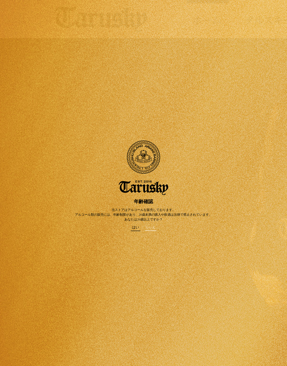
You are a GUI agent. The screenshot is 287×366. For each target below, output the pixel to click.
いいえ (150, 227)
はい (135, 227)
